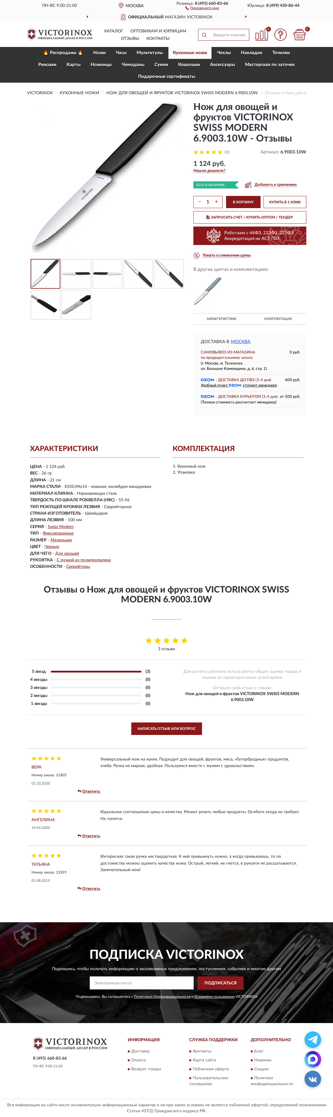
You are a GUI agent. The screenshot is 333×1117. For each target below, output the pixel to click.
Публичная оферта (211, 1069)
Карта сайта (204, 1060)
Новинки (262, 1060)
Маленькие (61, 540)
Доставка (140, 1052)
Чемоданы (133, 64)
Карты (74, 64)
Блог (258, 1052)
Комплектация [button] (278, 319)
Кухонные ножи (190, 53)
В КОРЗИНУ (243, 202)
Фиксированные (58, 533)
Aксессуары (222, 64)
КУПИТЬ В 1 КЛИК (285, 202)
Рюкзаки (47, 64)
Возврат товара (146, 1069)
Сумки (161, 64)
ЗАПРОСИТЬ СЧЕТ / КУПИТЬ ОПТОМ (249, 217)
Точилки (281, 53)
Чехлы (224, 53)
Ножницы (101, 64)
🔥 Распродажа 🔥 (63, 53)
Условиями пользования (214, 996)
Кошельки (189, 64)
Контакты (158, 39)
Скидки (261, 1069)
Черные (52, 547)
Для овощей (67, 554)
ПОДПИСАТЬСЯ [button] (220, 983)
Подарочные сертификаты (166, 76)
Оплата (138, 1060)
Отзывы (130, 39)
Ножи (99, 53)
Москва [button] (240, 342)
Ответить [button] (89, 791)
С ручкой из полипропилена (84, 560)
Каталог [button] (113, 31)
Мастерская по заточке (270, 64)
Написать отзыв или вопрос (167, 728)
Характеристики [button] (221, 319)
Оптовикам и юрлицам (158, 31)
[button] (202, 8)
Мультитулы (150, 53)
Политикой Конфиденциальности (162, 996)
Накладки (251, 53)
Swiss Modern (61, 527)
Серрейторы (78, 567)
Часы (121, 53)
